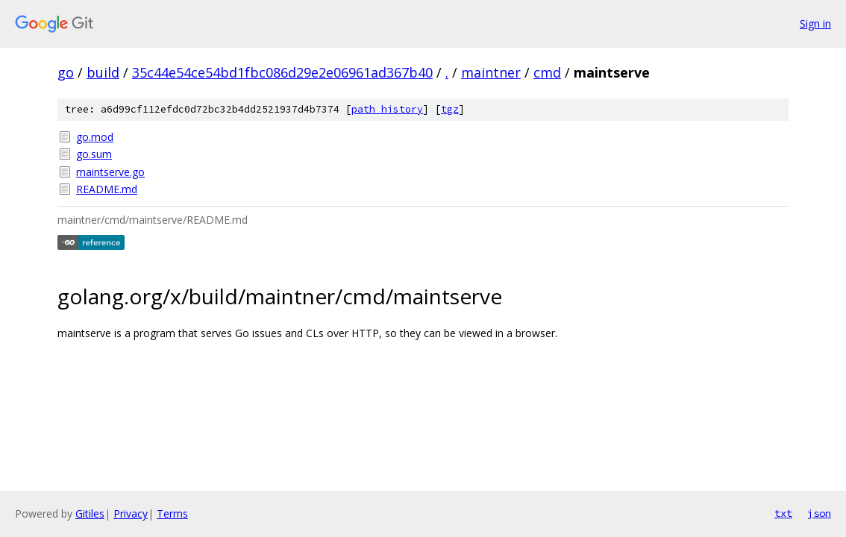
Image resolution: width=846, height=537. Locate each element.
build (103, 72)
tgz (450, 109)
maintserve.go (110, 172)
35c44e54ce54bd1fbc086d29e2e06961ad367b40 (282, 72)
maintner (491, 72)
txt (783, 513)
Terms (172, 513)
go (65, 72)
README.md (106, 189)
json (819, 513)
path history (387, 109)
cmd (547, 72)
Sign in (815, 23)
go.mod (94, 137)
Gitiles (89, 513)
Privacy (130, 513)
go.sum (94, 154)
